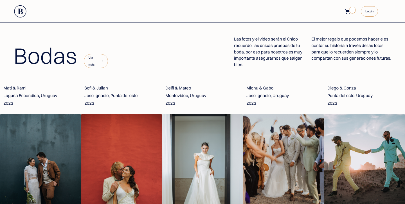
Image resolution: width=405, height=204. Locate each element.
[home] (21, 11)
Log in (369, 11)
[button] (348, 11)
